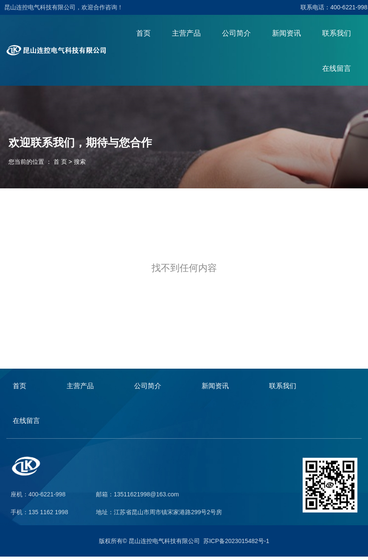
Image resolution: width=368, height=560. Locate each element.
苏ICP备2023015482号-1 (236, 544)
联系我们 (336, 36)
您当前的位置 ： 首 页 (38, 164)
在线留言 (336, 72)
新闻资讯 (286, 36)
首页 (143, 36)
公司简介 (236, 36)
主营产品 (186, 36)
